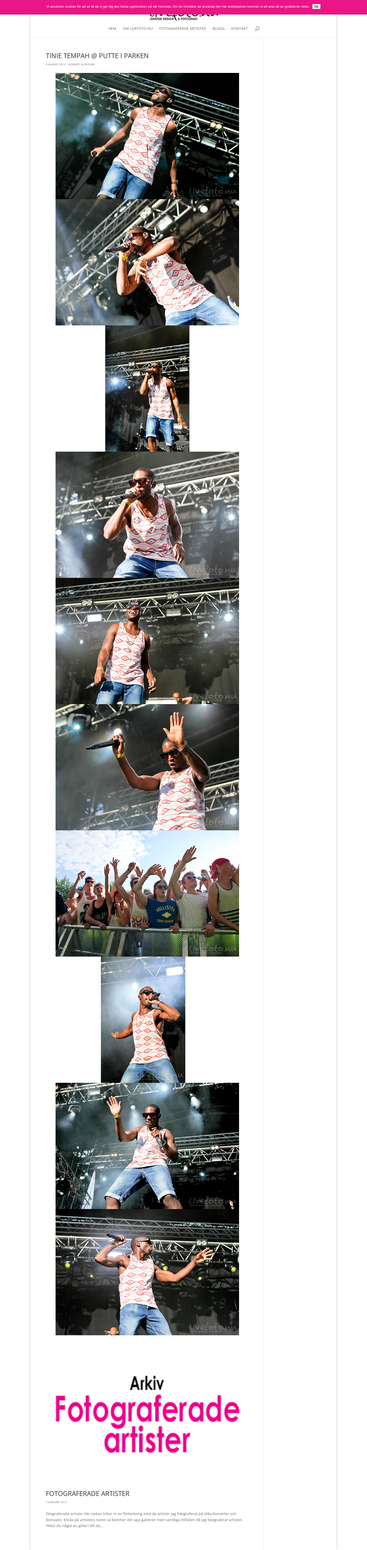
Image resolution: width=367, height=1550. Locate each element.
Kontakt (239, 29)
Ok (316, 6)
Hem (112, 29)
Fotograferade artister (182, 29)
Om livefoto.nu (138, 29)
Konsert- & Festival (82, 64)
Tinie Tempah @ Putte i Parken (97, 55)
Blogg (219, 29)
